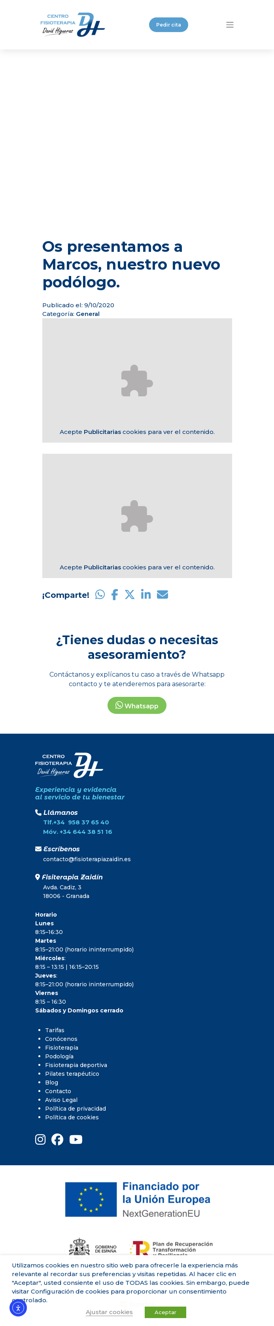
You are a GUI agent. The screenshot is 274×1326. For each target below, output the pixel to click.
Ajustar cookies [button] (109, 1312)
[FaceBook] (57, 1139)
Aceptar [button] (165, 1312)
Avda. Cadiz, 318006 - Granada (66, 892)
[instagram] (40, 1139)
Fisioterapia (61, 1047)
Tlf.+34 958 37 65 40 (76, 822)
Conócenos (61, 1039)
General (88, 314)
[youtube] (76, 1139)
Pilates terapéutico (72, 1073)
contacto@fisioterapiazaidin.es (87, 859)
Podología (59, 1056)
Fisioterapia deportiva (76, 1065)
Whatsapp (137, 705)
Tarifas (54, 1030)
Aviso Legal (61, 1099)
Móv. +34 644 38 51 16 (77, 831)
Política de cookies (72, 1117)
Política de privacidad (75, 1108)
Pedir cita (168, 25)
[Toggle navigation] (230, 25)
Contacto (58, 1091)
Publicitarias (102, 432)
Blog (51, 1082)
